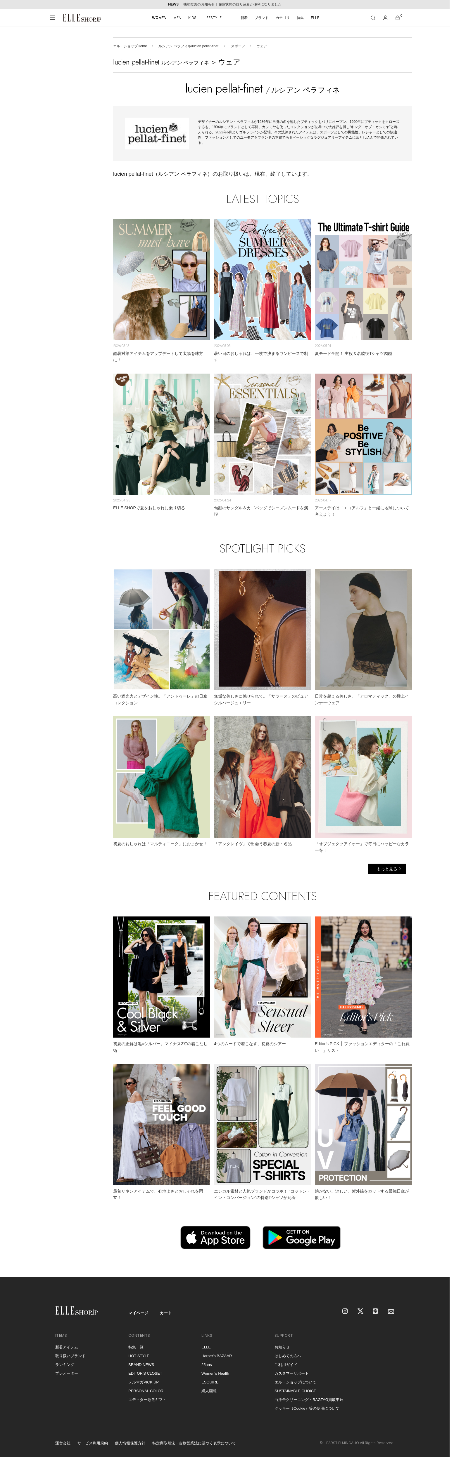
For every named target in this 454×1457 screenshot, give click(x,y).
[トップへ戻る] (438, 1265)
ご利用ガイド (286, 1365)
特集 (300, 18)
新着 (244, 18)
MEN (177, 17)
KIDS (192, 17)
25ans (206, 1365)
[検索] (373, 17)
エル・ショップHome (130, 46)
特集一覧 (136, 1347)
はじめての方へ (288, 1356)
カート (166, 1313)
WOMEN (159, 17)
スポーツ (238, 46)
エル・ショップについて (295, 1382)
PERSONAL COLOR (145, 1391)
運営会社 (62, 1443)
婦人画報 (209, 1391)
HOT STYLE (138, 1356)
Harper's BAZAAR (216, 1356)
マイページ (138, 1313)
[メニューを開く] (52, 18)
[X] (361, 1311)
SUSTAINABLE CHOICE (295, 1391)
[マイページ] (385, 17)
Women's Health (215, 1373)
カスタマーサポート (292, 1373)
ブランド (262, 18)
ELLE (315, 18)
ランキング (64, 1365)
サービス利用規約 (92, 1443)
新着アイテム (66, 1347)
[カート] (397, 17)
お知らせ (282, 1347)
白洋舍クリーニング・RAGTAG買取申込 (309, 1400)
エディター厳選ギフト (147, 1400)
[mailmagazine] (391, 1311)
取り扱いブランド (70, 1356)
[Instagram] (345, 1311)
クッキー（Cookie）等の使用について (307, 1408)
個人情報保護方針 (130, 1443)
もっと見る (387, 869)
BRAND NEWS (141, 1365)
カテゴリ (283, 18)
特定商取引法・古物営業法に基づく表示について (194, 1443)
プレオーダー (66, 1373)
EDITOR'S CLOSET (145, 1373)
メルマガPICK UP (143, 1382)
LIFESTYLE (212, 17)
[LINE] (376, 1311)
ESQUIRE (210, 1382)
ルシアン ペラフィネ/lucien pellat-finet (188, 46)
